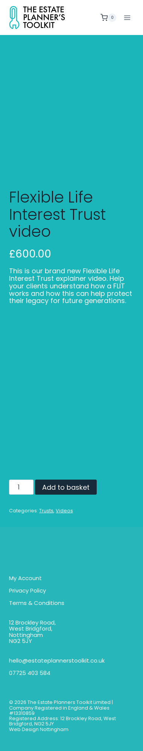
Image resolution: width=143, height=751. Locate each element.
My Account (25, 578)
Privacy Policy (27, 591)
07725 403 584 (29, 673)
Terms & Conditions (36, 603)
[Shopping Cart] (108, 18)
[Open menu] (127, 17)
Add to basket (66, 487)
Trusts (46, 510)
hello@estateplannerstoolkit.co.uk (57, 661)
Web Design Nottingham (38, 729)
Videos (64, 510)
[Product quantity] (21, 487)
